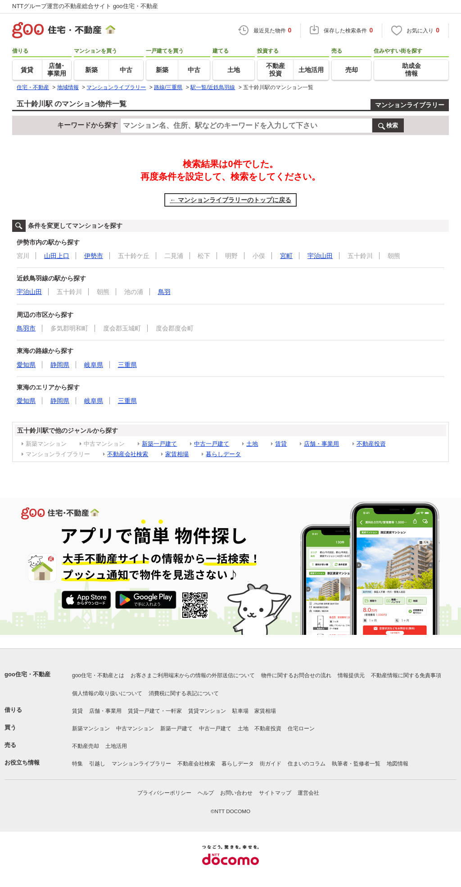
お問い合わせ (236, 793)
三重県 (127, 364)
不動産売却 (85, 746)
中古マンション (135, 728)
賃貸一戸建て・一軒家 (155, 711)
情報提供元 (351, 675)
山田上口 (56, 255)
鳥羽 (164, 291)
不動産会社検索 (127, 454)
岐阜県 (93, 364)
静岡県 (59, 364)
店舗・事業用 (321, 443)
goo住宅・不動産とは (98, 675)
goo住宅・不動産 (27, 674)
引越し (97, 763)
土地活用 (116, 746)
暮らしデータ (223, 454)
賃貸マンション (207, 711)
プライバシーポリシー (164, 793)
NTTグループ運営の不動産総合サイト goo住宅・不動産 (85, 6)
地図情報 (397, 763)
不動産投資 (371, 443)
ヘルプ (206, 793)
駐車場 (240, 711)
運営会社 (308, 793)
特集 (77, 763)
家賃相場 (177, 454)
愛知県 (26, 364)
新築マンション (91, 728)
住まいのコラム (306, 763)
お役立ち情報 (22, 762)
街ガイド (270, 763)
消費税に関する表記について (184, 693)
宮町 (286, 255)
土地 (252, 443)
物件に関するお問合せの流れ (296, 675)
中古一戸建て (211, 443)
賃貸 (281, 443)
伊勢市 (93, 255)
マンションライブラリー (409, 105)
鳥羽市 (26, 328)
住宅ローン (301, 728)
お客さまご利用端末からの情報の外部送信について (193, 675)
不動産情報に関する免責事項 (406, 675)
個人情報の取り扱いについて (107, 693)
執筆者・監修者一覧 (356, 763)
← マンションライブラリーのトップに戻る (230, 200)
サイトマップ (275, 793)
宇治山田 (320, 255)
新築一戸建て (159, 443)
